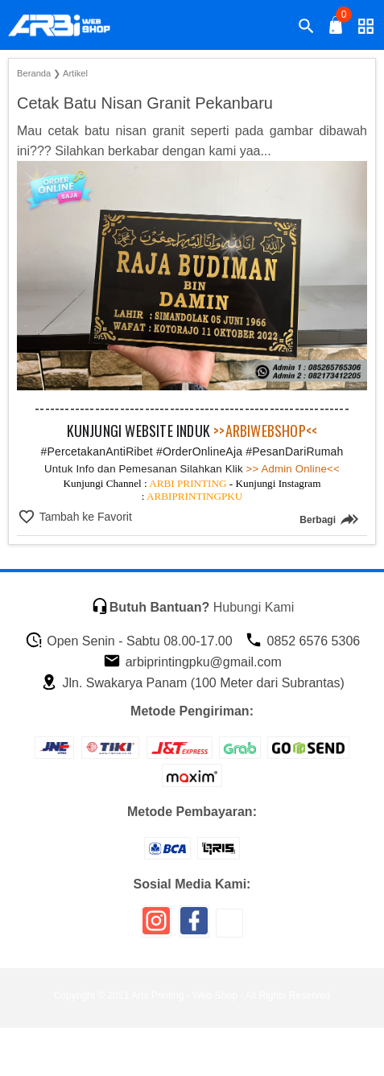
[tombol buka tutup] (336, 29)
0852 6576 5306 (302, 641)
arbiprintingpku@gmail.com (192, 662)
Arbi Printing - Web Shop (184, 995)
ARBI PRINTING (187, 483)
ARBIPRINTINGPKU (194, 496)
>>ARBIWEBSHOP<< (265, 430)
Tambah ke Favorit (84, 516)
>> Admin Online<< (291, 469)
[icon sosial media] (156, 927)
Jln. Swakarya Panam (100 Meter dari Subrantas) (192, 683)
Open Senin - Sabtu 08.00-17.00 (129, 641)
